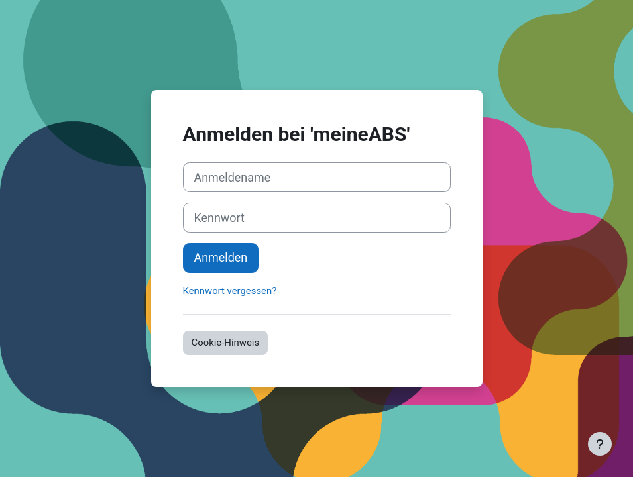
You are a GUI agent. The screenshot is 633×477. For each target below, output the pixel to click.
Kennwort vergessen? (230, 291)
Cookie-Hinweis (226, 342)
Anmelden (221, 257)
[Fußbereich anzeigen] (600, 444)
